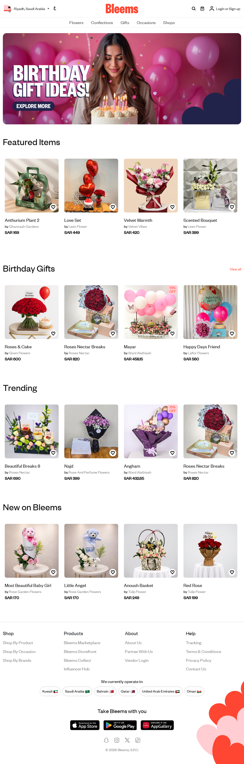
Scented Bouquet (200, 220)
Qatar (128, 691)
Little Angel (75, 585)
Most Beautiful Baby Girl (28, 585)
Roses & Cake (18, 346)
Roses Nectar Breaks (84, 346)
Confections (102, 22)
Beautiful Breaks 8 (22, 466)
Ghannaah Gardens (22, 226)
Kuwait (50, 691)
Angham (132, 466)
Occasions (146, 22)
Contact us (196, 668)
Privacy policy (198, 660)
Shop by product (18, 642)
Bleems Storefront (80, 651)
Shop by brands (17, 660)
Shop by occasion (19, 651)
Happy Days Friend (201, 346)
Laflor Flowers (196, 353)
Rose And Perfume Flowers (87, 472)
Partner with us (139, 651)
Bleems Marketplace (82, 642)
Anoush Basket (138, 585)
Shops (169, 22)
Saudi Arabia (77, 691)
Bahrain (105, 691)
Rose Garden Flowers (23, 591)
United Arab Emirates (161, 691)
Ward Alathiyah (137, 353)
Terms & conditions (203, 651)
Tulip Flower (135, 591)
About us (133, 642)
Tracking (193, 642)
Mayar (130, 346)
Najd (68, 466)
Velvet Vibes (135, 226)
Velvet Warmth (138, 220)
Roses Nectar (76, 353)
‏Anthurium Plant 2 (22, 220)
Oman (194, 691)
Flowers (76, 22)
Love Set (72, 220)
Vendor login (137, 660)
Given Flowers (17, 353)
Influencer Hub (77, 668)
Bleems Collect (77, 660)
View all (235, 268)
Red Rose (192, 585)
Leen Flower (75, 226)
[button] (119, 118)
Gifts (125, 22)
